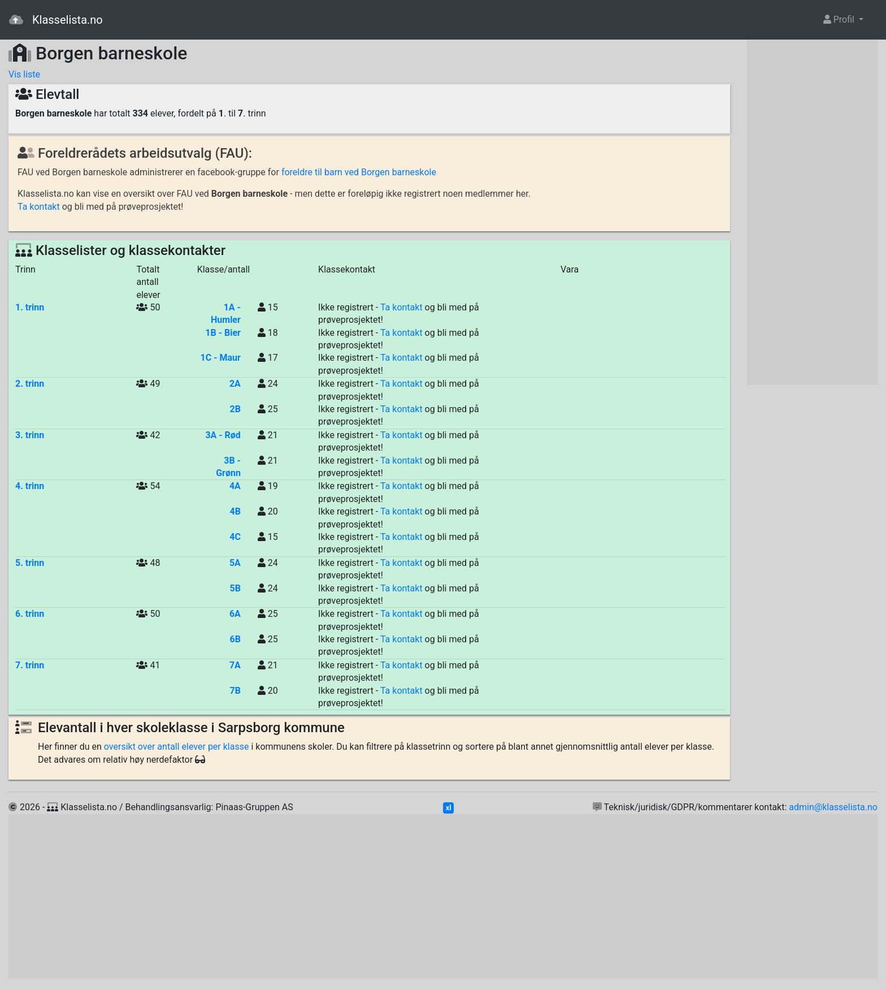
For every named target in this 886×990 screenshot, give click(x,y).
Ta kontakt (39, 206)
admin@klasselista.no (833, 807)
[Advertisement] (812, 212)
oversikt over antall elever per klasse (176, 746)
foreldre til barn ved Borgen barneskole (358, 172)
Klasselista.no (56, 19)
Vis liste (24, 74)
